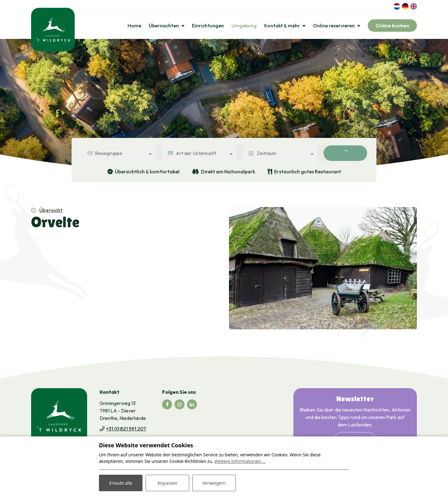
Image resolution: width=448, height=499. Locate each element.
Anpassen (167, 483)
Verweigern (214, 483)
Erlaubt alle (120, 483)
